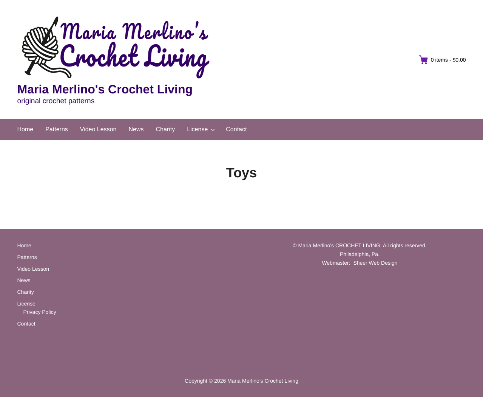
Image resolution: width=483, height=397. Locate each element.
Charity (165, 129)
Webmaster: (336, 263)
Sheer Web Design (375, 263)
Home (25, 129)
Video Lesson (98, 129)
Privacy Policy (39, 312)
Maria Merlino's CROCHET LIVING (339, 245)
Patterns (56, 129)
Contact (236, 129)
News (136, 129)
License (197, 129)
